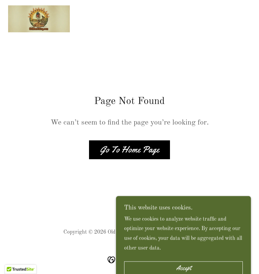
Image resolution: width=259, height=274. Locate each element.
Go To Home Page (129, 149)
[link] (39, 18)
